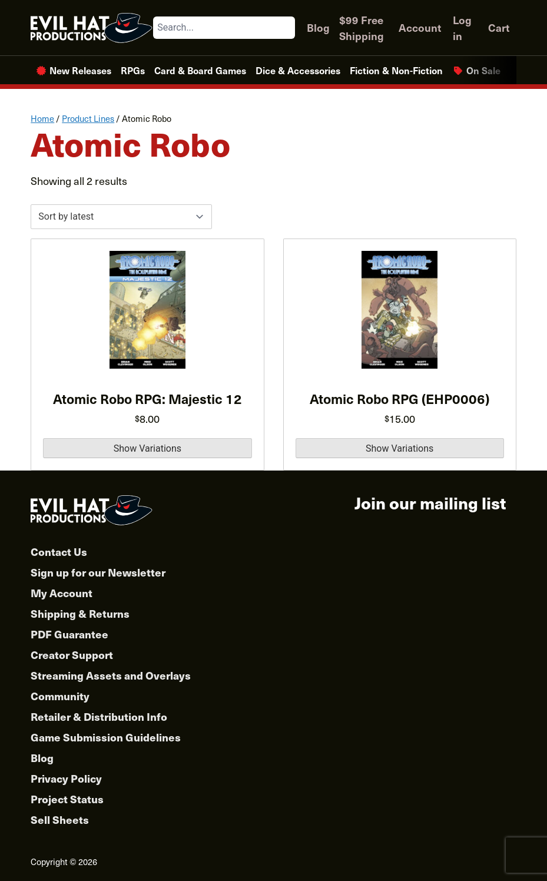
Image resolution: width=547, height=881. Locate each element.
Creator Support (72, 654)
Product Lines (88, 118)
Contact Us (59, 551)
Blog (318, 27)
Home (42, 118)
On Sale (483, 70)
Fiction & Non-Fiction (396, 70)
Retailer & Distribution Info (99, 716)
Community (60, 695)
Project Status (67, 798)
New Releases (80, 70)
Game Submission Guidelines (106, 737)
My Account (61, 592)
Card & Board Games (200, 70)
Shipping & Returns (80, 613)
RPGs (133, 70)
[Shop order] (121, 216)
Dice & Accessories (298, 70)
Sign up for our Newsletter (98, 572)
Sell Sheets (60, 819)
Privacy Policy (66, 778)
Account (420, 27)
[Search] (286, 28)
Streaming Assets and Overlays (111, 675)
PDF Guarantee (69, 634)
